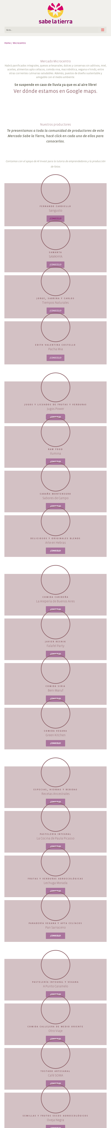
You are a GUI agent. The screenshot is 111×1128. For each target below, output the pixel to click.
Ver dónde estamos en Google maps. (55, 91)
